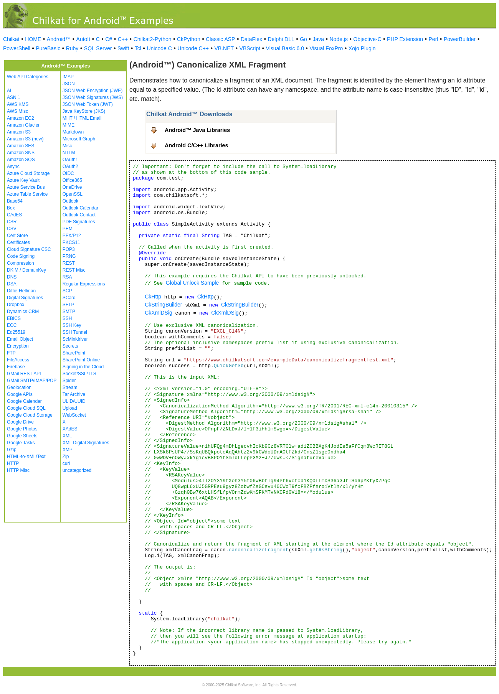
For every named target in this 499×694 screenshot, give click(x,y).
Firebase (16, 366)
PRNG (69, 256)
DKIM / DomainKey (26, 270)
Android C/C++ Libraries (196, 145)
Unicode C (159, 48)
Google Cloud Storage (30, 415)
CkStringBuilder (163, 305)
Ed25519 (16, 332)
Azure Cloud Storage (28, 173)
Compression (20, 263)
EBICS (14, 318)
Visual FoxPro (326, 48)
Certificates (18, 242)
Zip (66, 456)
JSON (69, 83)
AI (9, 90)
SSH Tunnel (75, 332)
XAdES (70, 429)
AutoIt (83, 39)
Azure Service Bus (26, 187)
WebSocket (74, 415)
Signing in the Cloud (83, 366)
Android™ (59, 39)
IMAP (68, 76)
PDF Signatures (79, 221)
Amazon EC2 (20, 118)
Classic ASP (220, 39)
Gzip (12, 449)
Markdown (73, 132)
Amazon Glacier (23, 125)
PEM (68, 228)
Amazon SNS (21, 152)
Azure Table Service (27, 194)
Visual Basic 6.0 (285, 48)
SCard (69, 297)
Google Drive (20, 422)
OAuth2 (70, 166)
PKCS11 (71, 242)
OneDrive (72, 187)
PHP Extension (405, 39)
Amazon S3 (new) (25, 139)
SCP (67, 290)
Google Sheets (22, 435)
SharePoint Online (81, 360)
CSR (12, 221)
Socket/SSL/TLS (79, 373)
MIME (68, 125)
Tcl (138, 48)
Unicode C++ (193, 48)
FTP (11, 353)
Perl (433, 39)
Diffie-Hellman (21, 290)
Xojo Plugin (362, 48)
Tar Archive (74, 394)
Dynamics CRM (23, 311)
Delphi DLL (281, 39)
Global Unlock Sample (192, 283)
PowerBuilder (460, 39)
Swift (123, 48)
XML (67, 435)
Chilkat (11, 39)
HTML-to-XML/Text (26, 456)
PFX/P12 (72, 235)
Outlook (70, 201)
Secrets (70, 346)
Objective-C (367, 39)
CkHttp (153, 296)
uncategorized (77, 470)
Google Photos (22, 429)
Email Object (20, 339)
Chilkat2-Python (153, 39)
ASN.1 (13, 97)
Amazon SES (20, 145)
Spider (69, 380)
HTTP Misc (18, 470)
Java (318, 39)
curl (66, 463)
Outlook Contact (79, 215)
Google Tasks (21, 442)
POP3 (69, 249)
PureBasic (48, 48)
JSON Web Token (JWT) (88, 104)
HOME (33, 39)
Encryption (18, 346)
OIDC (68, 173)
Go (303, 39)
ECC (12, 325)
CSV (12, 228)
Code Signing (21, 256)
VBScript (250, 48)
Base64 (15, 201)
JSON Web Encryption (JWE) (92, 90)
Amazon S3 (19, 132)
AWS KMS (17, 104)
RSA (67, 277)
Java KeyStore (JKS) (84, 111)
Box (11, 208)
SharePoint (74, 353)
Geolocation (19, 387)
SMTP (69, 311)
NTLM (69, 152)
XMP (68, 449)
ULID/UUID (74, 401)
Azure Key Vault (23, 180)
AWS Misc (17, 111)
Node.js (339, 39)
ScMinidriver (75, 339)
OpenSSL (73, 194)
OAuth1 (70, 159)
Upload (70, 408)
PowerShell (16, 48)
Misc (67, 145)
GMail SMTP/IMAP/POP (31, 380)
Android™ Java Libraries (197, 130)
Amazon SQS (21, 159)
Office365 (72, 180)
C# (108, 39)
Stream (70, 387)
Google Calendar (24, 401)
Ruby (72, 48)
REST (69, 263)
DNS (12, 277)
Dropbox (15, 304)
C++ (123, 39)
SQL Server (98, 48)
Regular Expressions (84, 284)
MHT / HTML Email (82, 118)
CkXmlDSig (158, 313)
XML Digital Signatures (86, 442)
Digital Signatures (25, 297)
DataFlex (251, 39)
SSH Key (72, 325)
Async (13, 166)
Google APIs (20, 394)
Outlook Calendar (80, 208)
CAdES (14, 215)
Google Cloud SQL (26, 408)
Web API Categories (27, 76)
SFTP (68, 304)
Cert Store (17, 235)
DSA (12, 284)
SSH (67, 318)
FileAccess (18, 360)
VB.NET (224, 48)
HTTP (13, 463)
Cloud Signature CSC (29, 249)
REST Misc (74, 270)
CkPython (188, 39)
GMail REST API (24, 373)
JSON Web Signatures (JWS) (93, 97)
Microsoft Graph (79, 139)
